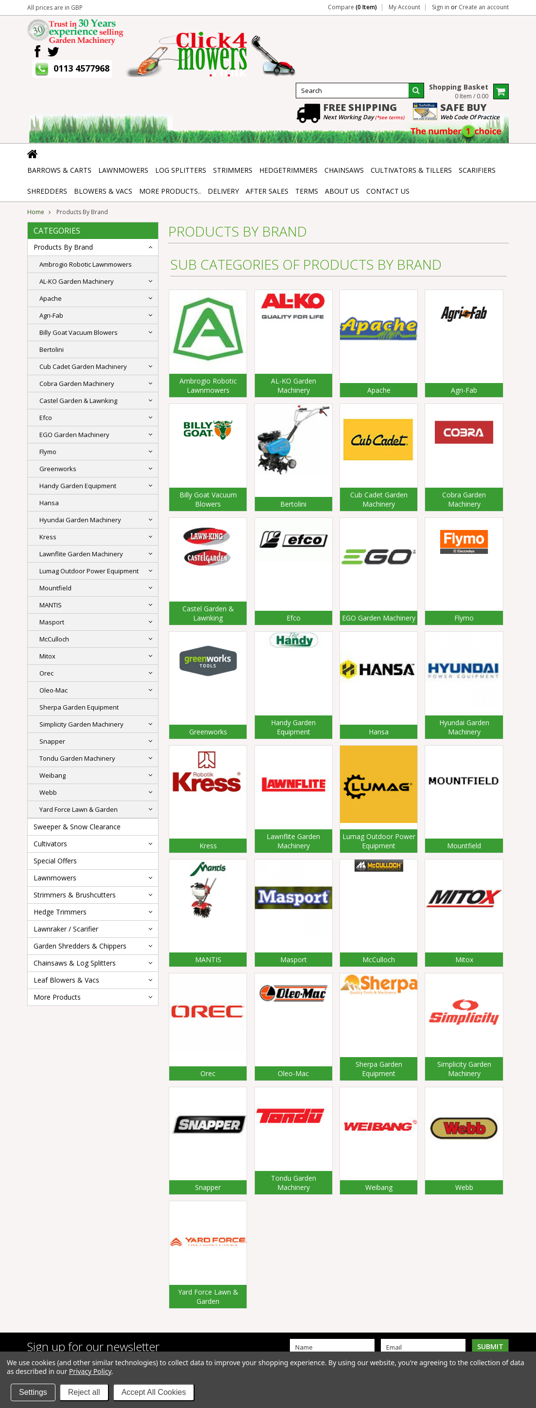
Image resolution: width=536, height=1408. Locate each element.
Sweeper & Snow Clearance (77, 826)
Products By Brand (63, 247)
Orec (46, 673)
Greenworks (57, 468)
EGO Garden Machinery (74, 434)
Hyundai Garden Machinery (80, 519)
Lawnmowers (55, 877)
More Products (57, 997)
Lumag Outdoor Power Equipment (89, 571)
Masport (51, 622)
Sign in (440, 7)
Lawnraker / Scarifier (66, 928)
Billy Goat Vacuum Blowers (78, 332)
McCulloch (54, 639)
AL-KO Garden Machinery (76, 281)
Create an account (484, 7)
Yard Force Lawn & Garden (78, 809)
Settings (33, 1392)
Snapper (52, 741)
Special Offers (55, 860)
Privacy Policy (90, 1371)
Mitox (47, 656)
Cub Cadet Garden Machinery (83, 366)
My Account (404, 7)
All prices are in (55, 7)
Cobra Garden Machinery (76, 383)
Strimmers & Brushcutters (75, 894)
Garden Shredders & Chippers (80, 946)
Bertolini (51, 349)
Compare (352, 7)
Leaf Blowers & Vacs (66, 980)
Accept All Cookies (154, 1392)
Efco (45, 417)
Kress (47, 536)
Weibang (52, 775)
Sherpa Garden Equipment (79, 707)
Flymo (47, 451)
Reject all (84, 1392)
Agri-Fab (51, 315)
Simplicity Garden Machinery (81, 724)
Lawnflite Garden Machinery (81, 553)
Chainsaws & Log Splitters (75, 963)
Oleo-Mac (53, 690)
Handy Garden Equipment (77, 485)
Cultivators (50, 843)
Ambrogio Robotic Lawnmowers (85, 264)
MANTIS (50, 605)
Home (35, 212)
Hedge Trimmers (60, 911)
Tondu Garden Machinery (77, 758)
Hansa (49, 502)
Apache (50, 298)
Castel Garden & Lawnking (78, 400)
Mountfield (55, 588)
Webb (48, 792)
